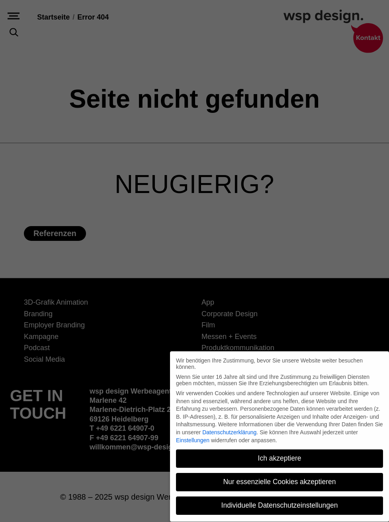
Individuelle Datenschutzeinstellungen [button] (279, 501)
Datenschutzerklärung (229, 428)
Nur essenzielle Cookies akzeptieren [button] (279, 477)
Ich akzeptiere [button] (279, 454)
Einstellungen (192, 435)
